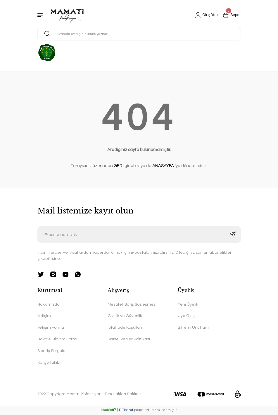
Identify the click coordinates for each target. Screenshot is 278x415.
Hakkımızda (48, 304)
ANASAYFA (163, 166)
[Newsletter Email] (139, 234)
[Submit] (233, 234)
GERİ (119, 166)
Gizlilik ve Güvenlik (125, 316)
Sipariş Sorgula (51, 351)
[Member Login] (204, 15)
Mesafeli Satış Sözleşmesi (132, 304)
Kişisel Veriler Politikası (129, 340)
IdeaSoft (108, 411)
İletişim (44, 316)
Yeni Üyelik (188, 304)
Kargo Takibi (49, 363)
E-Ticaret (126, 411)
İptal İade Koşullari (125, 328)
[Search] (139, 34)
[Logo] (67, 15)
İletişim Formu (50, 328)
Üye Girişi (187, 316)
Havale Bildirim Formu (58, 340)
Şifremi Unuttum (193, 328)
